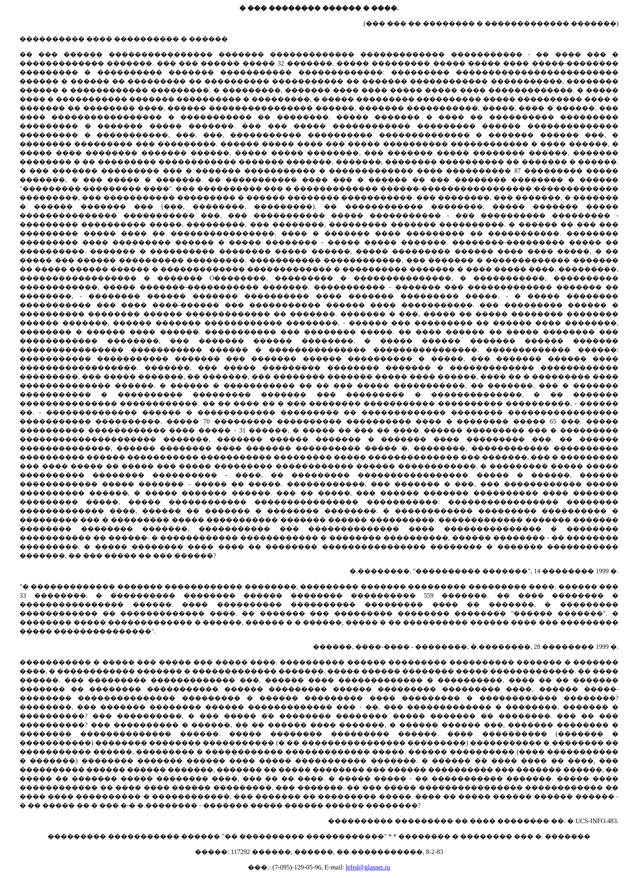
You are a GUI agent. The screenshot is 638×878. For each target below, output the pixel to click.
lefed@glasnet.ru (368, 867)
